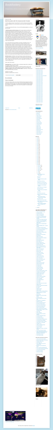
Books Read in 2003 (40, 76)
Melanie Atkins (39, 128)
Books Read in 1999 (40, 72)
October (39, 167)
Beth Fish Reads (39, 233)
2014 (37, 153)
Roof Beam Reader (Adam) (41, 303)
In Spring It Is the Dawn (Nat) (41, 271)
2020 (37, 145)
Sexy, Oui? (39, 176)
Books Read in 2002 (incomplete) (42, 75)
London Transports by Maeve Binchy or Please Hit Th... (41, 204)
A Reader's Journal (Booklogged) (41, 220)
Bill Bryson (38, 113)
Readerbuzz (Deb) (39, 297)
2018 (37, 148)
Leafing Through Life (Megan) (41, 276)
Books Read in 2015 (40, 90)
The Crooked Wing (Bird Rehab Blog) (42, 348)
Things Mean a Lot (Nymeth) (41, 322)
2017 (37, 149)
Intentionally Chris (39, 342)
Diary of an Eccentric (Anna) (41, 259)
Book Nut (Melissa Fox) (40, 242)
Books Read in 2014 (40, 89)
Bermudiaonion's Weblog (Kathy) (41, 232)
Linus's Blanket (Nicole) (40, 279)
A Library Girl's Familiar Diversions (42, 219)
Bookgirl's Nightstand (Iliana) (41, 243)
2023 (37, 141)
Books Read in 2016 (40, 91)
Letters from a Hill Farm (40, 277)
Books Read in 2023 (40, 99)
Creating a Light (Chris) (40, 341)
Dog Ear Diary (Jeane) (40, 260)
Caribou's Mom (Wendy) (40, 253)
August (39, 170)
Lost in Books (39, 280)
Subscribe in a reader (39, 105)
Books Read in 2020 (40, 96)
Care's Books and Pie (40, 252)
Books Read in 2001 (40, 74)
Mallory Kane (38, 126)
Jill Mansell (38, 119)
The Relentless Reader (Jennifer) (41, 321)
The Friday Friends (39, 316)
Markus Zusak (39, 127)
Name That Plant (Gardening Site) (42, 347)
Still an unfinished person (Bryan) (41, 308)
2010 (37, 158)
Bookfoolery (13, 4)
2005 (37, 207)
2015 (37, 152)
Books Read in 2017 (40, 92)
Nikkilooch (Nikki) (39, 288)
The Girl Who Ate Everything (41, 349)
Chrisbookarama (39, 254)
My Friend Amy (39, 286)
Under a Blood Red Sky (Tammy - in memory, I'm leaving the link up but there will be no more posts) (42, 332)
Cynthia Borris (39, 117)
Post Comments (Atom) (12, 109)
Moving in (38, 205)
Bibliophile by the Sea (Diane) (41, 234)
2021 (37, 144)
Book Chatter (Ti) (39, 241)
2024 (37, 140)
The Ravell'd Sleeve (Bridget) (41, 320)
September (39, 169)
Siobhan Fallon (39, 134)
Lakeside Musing (39, 275)
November (39, 166)
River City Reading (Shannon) (41, 302)
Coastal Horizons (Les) (40, 255)
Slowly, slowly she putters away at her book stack (42, 202)
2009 (37, 160)
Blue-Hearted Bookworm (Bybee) (41, 237)
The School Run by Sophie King (42, 183)
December (39, 165)
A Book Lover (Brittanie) (40, 215)
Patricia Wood (39, 130)
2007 (37, 162)
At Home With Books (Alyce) (41, 229)
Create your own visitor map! (9, 421)
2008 (37, 161)
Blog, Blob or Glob (40, 198)
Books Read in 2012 (40, 87)
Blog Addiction (39, 235)
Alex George (38, 112)
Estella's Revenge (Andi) (40, 263)
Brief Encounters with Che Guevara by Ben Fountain (41, 197)
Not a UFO (39, 191)
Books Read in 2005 (40, 79)
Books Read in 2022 (40, 98)
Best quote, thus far (40, 188)
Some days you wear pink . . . (41, 193)
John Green (38, 120)
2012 (37, 156)
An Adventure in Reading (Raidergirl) (42, 228)
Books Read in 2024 (40, 100)
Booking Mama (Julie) (40, 244)
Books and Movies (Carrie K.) (41, 245)
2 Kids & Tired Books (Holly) (41, 211)
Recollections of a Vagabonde (41, 300)
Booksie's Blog (39, 251)
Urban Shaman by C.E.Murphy (42, 187)
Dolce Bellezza (39, 261)
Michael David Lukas (40, 129)
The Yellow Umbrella (40, 350)
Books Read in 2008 (40, 82)
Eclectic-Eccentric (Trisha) (40, 262)
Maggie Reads (39, 284)
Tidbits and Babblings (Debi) (41, 324)
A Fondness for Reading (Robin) (41, 216)
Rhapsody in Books (39, 301)
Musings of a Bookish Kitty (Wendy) (42, 285)
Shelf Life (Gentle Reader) (40, 307)
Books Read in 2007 (40, 81)
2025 (37, 139)
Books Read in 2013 (40, 88)
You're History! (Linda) (40, 335)
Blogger (33, 425)
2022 (37, 143)
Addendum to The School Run (41, 182)
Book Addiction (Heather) (40, 240)
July (38, 171)
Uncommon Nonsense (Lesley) (41, 330)
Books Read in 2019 (40, 95)
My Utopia (38, 287)
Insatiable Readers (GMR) (40, 272)
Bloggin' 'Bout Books (40, 236)
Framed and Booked (40, 267)
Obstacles (38, 177)
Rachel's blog (39, 294)
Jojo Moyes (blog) (39, 122)
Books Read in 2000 (40, 73)
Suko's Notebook (39, 312)
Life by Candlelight (39, 278)
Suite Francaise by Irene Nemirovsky (41, 174)
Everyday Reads (39, 264)
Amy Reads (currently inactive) (41, 227)
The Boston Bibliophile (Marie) (41, 315)
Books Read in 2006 (40, 80)
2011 (37, 157)
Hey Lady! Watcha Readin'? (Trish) (42, 270)
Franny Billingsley (39, 118)
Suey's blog (38, 311)
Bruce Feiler (38, 114)
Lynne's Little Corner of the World (42, 283)
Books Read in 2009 (40, 83)
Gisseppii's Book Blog (40, 268)
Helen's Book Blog (39, 269)
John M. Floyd (39, 121)
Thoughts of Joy (39, 323)
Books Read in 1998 (40, 71)
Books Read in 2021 (40, 97)
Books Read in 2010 (40, 84)
